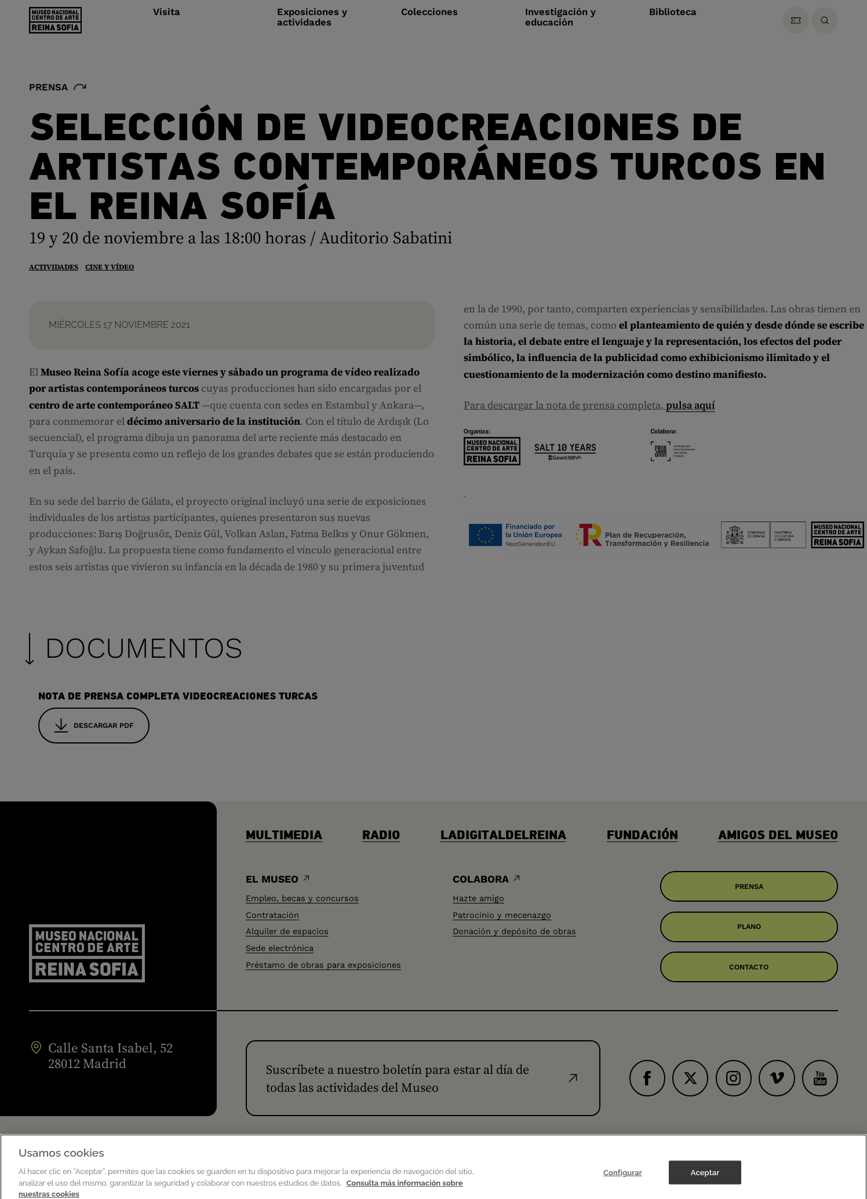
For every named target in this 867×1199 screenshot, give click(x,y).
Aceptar (705, 1182)
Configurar (622, 1182)
